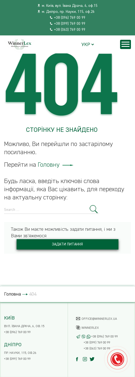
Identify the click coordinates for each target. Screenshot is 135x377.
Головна (12, 294)
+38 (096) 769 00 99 (69, 18)
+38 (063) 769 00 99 (69, 30)
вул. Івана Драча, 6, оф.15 (24, 326)
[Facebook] (79, 359)
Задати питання (67, 244)
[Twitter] (93, 359)
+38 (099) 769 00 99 (69, 24)
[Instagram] (86, 359)
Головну (55, 165)
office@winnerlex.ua (99, 319)
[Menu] (125, 44)
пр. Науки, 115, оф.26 (20, 353)
